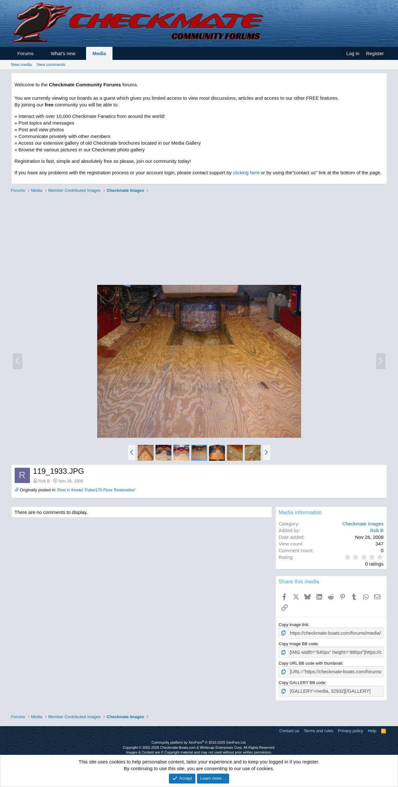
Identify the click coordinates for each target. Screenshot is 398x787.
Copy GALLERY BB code (302, 680)
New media (21, 64)
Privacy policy (350, 728)
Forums (26, 53)
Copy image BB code (298, 643)
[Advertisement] (199, 240)
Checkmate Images (362, 523)
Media (99, 53)
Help (372, 728)
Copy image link (293, 624)
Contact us (289, 728)
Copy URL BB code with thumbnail (310, 661)
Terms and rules (318, 728)
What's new (63, 53)
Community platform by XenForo (199, 739)
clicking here (246, 172)
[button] (39, 53)
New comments (51, 64)
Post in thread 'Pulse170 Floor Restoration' (96, 489)
